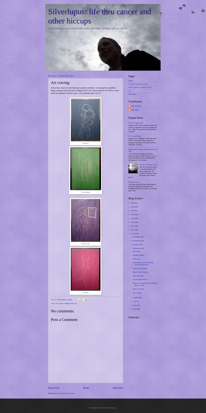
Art (129, 91)
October (136, 245)
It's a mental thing (134, 136)
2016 (133, 214)
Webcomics (132, 94)
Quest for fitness (138, 289)
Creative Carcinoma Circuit (137, 84)
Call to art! (136, 259)
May (135, 309)
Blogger (113, 408)
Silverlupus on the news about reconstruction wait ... (143, 264)
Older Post (118, 388)
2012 (133, 230)
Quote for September (140, 268)
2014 (133, 222)
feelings (67, 303)
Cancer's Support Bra (135, 123)
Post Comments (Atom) (66, 393)
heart (72, 303)
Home (86, 388)
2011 (133, 234)
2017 (133, 211)
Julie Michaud (136, 106)
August (135, 297)
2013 (133, 226)
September (137, 248)
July (134, 301)
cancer (61, 303)
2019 (133, 203)
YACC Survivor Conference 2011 (140, 87)
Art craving (137, 293)
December (137, 237)
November (137, 241)
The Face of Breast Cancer (148, 165)
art (57, 303)
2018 (133, 207)
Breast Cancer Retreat (140, 272)
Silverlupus (135, 110)
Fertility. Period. (134, 182)
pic (76, 303)
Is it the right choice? (140, 279)
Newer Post (53, 388)
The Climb (136, 251)
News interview (138, 276)
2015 (133, 218)
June (135, 305)
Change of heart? (139, 255)
